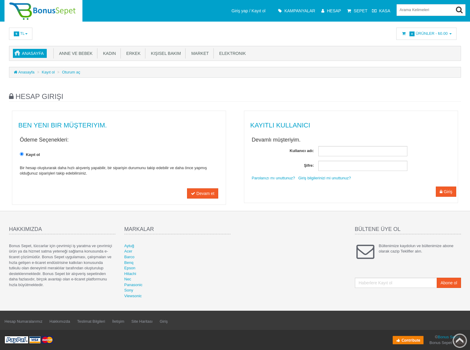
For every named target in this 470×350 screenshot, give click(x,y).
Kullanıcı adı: (302, 150)
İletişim (118, 321)
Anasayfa (33, 53)
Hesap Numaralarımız (23, 321)
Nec (127, 279)
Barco (129, 257)
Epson (129, 268)
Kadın (108, 53)
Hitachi (130, 273)
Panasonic (133, 285)
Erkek (132, 53)
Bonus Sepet (449, 337)
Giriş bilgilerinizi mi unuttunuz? (324, 178)
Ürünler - (426, 33)
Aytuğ (129, 246)
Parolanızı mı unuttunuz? (273, 178)
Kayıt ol (48, 72)
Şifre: (309, 165)
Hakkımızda (59, 321)
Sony (128, 290)
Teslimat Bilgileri (91, 321)
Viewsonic (133, 296)
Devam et (202, 193)
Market (199, 53)
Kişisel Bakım (165, 53)
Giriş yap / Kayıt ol (248, 10)
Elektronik (231, 53)
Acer (128, 251)
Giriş (446, 191)
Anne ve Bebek (75, 53)
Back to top (460, 340)
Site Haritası (142, 321)
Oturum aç (71, 72)
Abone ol (449, 282)
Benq (128, 262)
